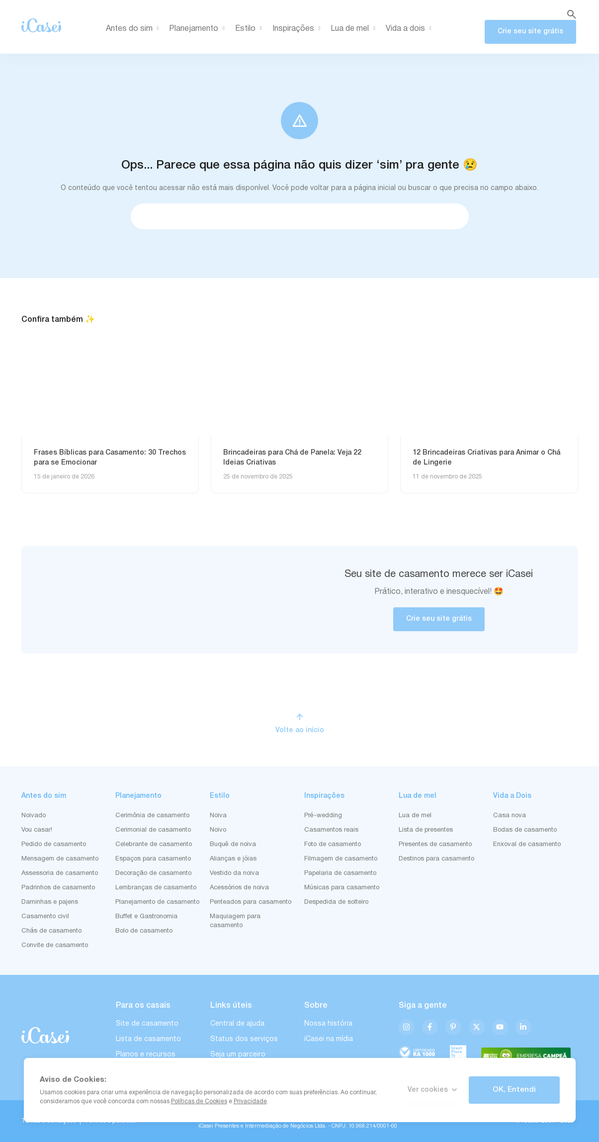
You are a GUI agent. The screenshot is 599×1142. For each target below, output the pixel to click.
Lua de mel (355, 28)
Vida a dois (410, 28)
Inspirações (298, 28)
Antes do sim (134, 28)
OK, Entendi (514, 1089)
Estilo (250, 28)
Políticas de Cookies (199, 1101)
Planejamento (198, 28)
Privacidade (250, 1101)
